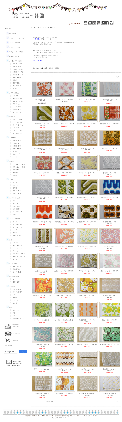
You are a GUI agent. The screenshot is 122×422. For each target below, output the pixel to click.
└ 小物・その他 (15, 235)
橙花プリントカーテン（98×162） (64, 123)
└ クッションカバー (16, 112)
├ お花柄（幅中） (15, 143)
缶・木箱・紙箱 (12, 276)
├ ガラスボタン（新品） (17, 167)
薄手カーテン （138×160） (110, 148)
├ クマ (12, 200)
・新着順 (56, 68)
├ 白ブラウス (14, 182)
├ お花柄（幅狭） (15, 146)
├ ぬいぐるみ (14, 206)
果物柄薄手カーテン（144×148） (110, 123)
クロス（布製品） (13, 93)
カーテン (10, 116)
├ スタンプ (13, 315)
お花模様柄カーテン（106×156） (87, 222)
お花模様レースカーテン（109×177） (64, 149)
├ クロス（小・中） (16, 101)
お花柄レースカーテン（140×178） (42, 394)
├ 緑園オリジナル (15, 63)
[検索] (10, 352)
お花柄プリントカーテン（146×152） (42, 247)
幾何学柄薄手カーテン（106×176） (110, 222)
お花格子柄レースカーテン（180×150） (110, 369)
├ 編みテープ (14, 154)
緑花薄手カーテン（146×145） (64, 344)
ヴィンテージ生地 (13, 47)
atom (10, 345)
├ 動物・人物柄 (15, 148)
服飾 (9, 179)
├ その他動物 (14, 209)
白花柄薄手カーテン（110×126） (65, 222)
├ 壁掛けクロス (15, 109)
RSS (6, 345)
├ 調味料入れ (14, 269)
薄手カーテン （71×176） (87, 295)
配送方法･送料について (61, 415)
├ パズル (13, 294)
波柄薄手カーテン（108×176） (42, 222)
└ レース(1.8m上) (15, 133)
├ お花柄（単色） (15, 66)
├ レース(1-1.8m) (15, 130)
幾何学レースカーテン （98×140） (65, 369)
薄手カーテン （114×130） (42, 173)
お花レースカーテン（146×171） (110, 271)
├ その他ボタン (15, 169)
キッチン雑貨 (11, 263)
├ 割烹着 (13, 188)
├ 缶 (11, 279)
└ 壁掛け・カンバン (16, 318)
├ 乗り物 (13, 297)
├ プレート (13, 242)
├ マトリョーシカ (15, 211)
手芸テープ (11, 137)
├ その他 (13, 151)
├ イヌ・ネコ (14, 203)
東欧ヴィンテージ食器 (14, 52)
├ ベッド (13, 230)
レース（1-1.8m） (50, 27)
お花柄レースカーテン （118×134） (110, 296)
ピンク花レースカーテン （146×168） (109, 247)
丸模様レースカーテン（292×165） (42, 198)
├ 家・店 (13, 221)
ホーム (33, 27)
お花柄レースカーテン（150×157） (87, 149)
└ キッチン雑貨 (15, 272)
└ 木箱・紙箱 (14, 282)
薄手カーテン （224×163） (64, 173)
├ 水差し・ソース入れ (17, 256)
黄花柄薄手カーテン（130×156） (87, 123)
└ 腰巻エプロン (15, 193)
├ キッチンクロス (15, 98)
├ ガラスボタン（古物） (17, 164)
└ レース (13, 157)
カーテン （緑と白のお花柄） (64, 320)
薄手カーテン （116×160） (64, 393)
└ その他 (13, 88)
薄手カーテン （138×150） (87, 173)
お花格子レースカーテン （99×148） (109, 394)
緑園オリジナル (12, 56)
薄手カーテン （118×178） (87, 99)
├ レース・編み (15, 106)
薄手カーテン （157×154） (64, 295)
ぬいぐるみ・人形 (13, 198)
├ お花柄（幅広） (15, 140)
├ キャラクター (15, 85)
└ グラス (13, 259)
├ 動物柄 (13, 80)
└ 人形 (12, 214)
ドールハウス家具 (13, 42)
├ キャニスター (15, 266)
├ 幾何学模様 (14, 83)
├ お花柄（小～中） (16, 69)
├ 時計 (12, 313)
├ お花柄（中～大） (16, 72)
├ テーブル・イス (15, 227)
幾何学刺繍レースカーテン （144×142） (87, 320)
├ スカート (13, 185)
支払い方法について (47, 415)
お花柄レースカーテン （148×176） (42, 345)
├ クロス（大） (15, 104)
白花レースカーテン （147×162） (64, 271)
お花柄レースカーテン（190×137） (42, 271)
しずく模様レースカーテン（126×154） (87, 394)
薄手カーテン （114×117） (87, 271)
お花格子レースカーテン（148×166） (87, 369)
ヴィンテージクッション (15, 38)
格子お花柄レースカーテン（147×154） (42, 149)
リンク (85, 415)
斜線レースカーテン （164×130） (87, 344)
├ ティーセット (15, 251)
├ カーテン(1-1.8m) (16, 122)
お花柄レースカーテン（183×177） (110, 173)
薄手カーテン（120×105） (42, 369)
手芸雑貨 (10, 161)
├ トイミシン (14, 300)
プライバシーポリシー (76, 415)
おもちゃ (10, 286)
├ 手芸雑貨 (13, 172)
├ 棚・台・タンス (15, 224)
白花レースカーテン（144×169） (65, 246)
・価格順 (50, 68)
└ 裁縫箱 (13, 175)
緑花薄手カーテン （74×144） (65, 197)
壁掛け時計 (11, 33)
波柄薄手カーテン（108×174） (109, 197)
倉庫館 (51, 52)
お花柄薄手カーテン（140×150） (65, 99)
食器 (9, 240)
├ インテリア (14, 310)
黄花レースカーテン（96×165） (87, 246)
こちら (39, 44)
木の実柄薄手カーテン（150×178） (42, 100)
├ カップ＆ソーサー (16, 248)
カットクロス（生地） (14, 61)
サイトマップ (93, 415)
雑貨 (9, 307)
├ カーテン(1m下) (15, 119)
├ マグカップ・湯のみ (17, 253)
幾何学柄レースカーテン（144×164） (109, 100)
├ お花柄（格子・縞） (17, 74)
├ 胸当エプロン (15, 190)
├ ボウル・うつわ (15, 245)
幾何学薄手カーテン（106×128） (87, 197)
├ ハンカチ (13, 95)
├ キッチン (13, 232)
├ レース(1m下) (15, 127)
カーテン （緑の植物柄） (42, 320)
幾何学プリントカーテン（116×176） (42, 124)
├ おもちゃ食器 (15, 289)
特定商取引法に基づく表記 (32, 415)
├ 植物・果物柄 (15, 77)
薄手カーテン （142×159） (110, 320)
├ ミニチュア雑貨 (15, 292)
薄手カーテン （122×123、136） (42, 295)
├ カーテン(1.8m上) (16, 125)
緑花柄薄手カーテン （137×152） (110, 344)
